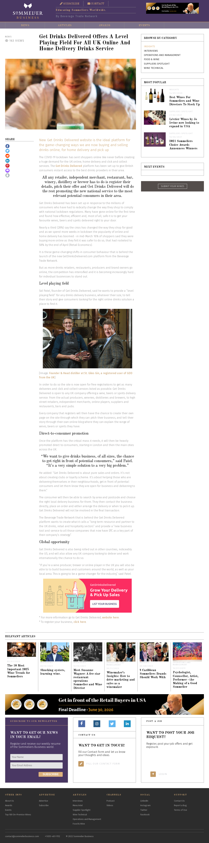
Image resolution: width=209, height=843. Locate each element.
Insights (149, 46)
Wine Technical (153, 68)
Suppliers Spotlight (157, 63)
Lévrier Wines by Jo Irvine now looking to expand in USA (184, 123)
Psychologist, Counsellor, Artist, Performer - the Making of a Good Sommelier (185, 679)
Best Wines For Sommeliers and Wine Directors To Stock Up (184, 101)
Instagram (145, 805)
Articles (65, 25)
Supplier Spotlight (81, 810)
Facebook (145, 814)
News (25, 25)
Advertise (43, 801)
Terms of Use (180, 810)
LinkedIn (144, 801)
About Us (9, 801)
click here (80, 622)
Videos (110, 805)
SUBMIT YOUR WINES (172, 186)
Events (144, 25)
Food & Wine (151, 59)
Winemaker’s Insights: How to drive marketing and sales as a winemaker (121, 679)
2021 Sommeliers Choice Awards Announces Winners (183, 145)
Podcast (111, 801)
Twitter (143, 810)
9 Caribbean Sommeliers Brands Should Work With (153, 674)
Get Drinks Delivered (69, 166)
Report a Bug (180, 805)
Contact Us (179, 801)
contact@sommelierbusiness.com (22, 836)
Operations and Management (162, 55)
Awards (104, 25)
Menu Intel (78, 805)
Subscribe (44, 805)
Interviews (151, 50)
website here (110, 617)
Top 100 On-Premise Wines (18, 814)
